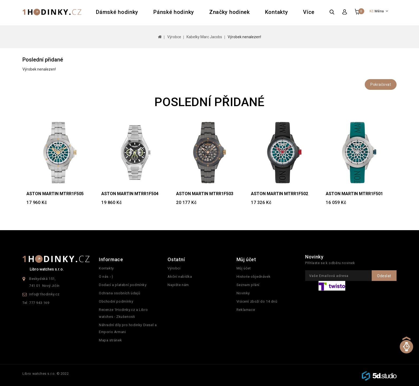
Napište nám (178, 285)
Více (309, 12)
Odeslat (384, 276)
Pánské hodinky (173, 12)
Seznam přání (247, 285)
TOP (406, 351)
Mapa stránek (110, 340)
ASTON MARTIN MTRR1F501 (354, 193)
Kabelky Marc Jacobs (204, 37)
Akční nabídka (180, 277)
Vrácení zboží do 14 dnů (256, 301)
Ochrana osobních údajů (119, 293)
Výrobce (174, 37)
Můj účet (243, 268)
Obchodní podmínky (116, 301)
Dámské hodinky (117, 12)
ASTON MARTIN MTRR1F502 (279, 193)
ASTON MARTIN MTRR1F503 (204, 193)
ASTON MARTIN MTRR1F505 (55, 193)
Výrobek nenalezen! (244, 37)
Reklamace (245, 310)
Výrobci (174, 268)
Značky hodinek (229, 12)
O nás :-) (106, 277)
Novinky (243, 293)
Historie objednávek (253, 277)
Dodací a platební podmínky (123, 285)
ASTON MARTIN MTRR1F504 (129, 193)
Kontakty (276, 12)
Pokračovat (380, 84)
